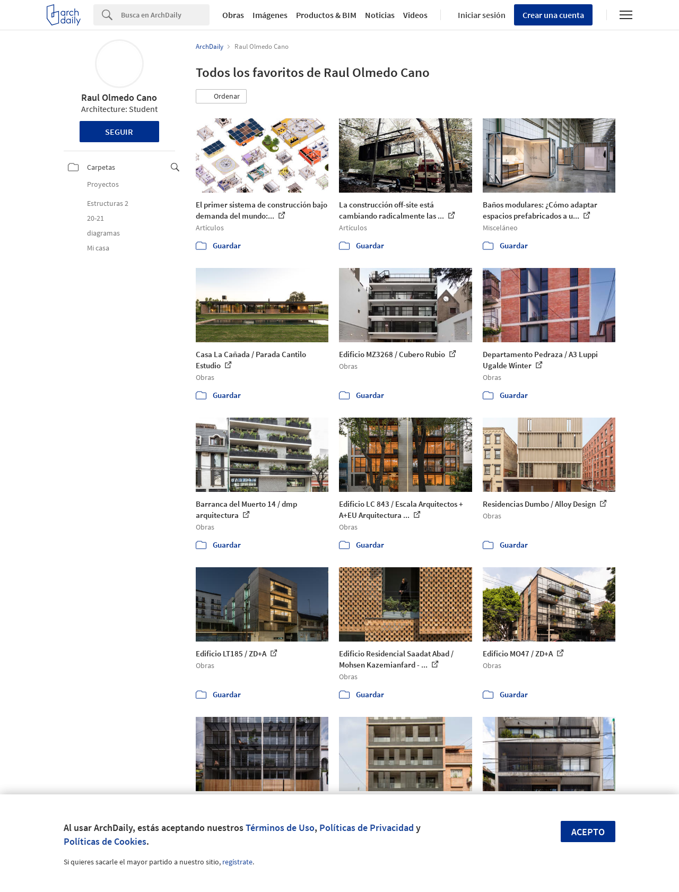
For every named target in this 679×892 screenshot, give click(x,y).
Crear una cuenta (553, 15)
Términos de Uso (280, 827)
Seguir (119, 131)
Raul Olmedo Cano (119, 97)
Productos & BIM (326, 15)
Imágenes (270, 15)
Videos (415, 15)
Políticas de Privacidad (366, 827)
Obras (233, 15)
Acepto (588, 832)
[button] (221, 96)
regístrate (237, 862)
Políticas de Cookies (105, 841)
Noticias (380, 15)
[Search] (165, 14)
